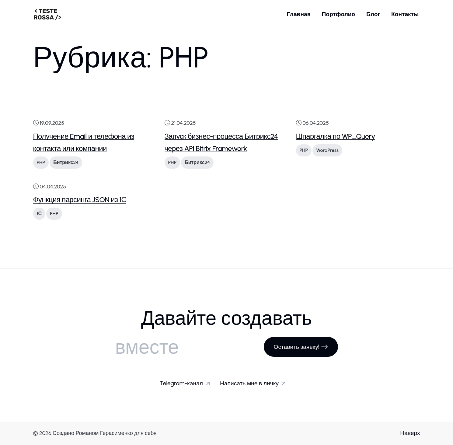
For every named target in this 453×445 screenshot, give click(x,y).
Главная (299, 14)
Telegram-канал (186, 384)
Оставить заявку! (301, 347)
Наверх (410, 432)
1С (39, 213)
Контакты (405, 14)
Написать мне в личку (254, 384)
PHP (41, 162)
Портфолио (338, 14)
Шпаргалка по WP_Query (335, 136)
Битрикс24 (65, 162)
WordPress (327, 150)
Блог (373, 14)
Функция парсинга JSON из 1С (80, 199)
